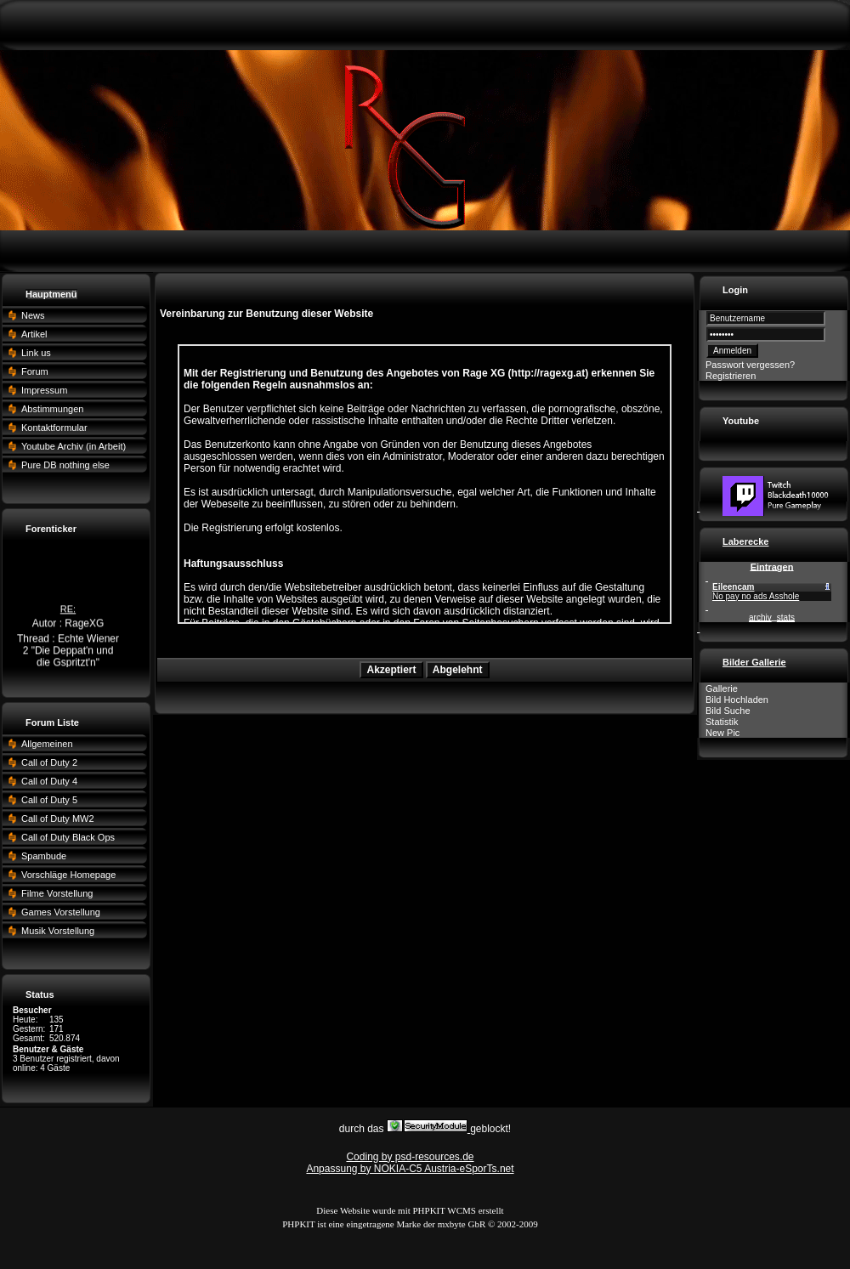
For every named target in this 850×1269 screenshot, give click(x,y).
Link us (36, 353)
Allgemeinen (47, 744)
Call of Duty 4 (49, 781)
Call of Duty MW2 (57, 818)
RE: (68, 610)
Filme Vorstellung (57, 893)
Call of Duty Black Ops (68, 837)
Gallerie (722, 688)
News (33, 315)
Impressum (44, 390)
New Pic (723, 733)
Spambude (43, 856)
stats (786, 617)
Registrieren (731, 376)
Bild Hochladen (737, 699)
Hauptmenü (51, 294)
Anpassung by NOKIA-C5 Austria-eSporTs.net (409, 1169)
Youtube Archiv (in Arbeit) (73, 446)
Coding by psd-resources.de (409, 1157)
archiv (760, 617)
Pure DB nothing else (65, 465)
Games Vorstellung (60, 912)
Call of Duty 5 (49, 800)
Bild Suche (728, 710)
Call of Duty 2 (49, 762)
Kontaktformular (54, 427)
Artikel (34, 334)
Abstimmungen (52, 409)
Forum (34, 371)
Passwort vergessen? (750, 365)
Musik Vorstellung (57, 931)
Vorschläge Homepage (68, 875)
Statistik (722, 722)
